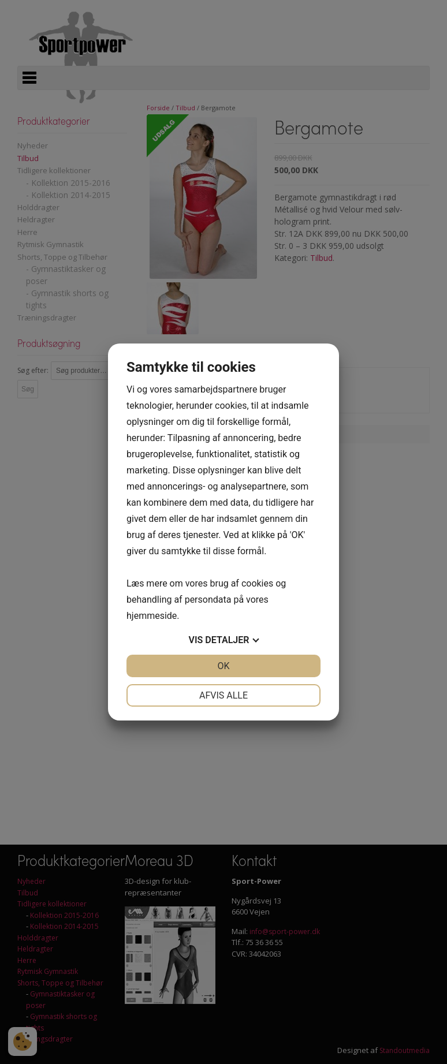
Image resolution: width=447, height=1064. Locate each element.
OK (223, 665)
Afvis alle (223, 695)
